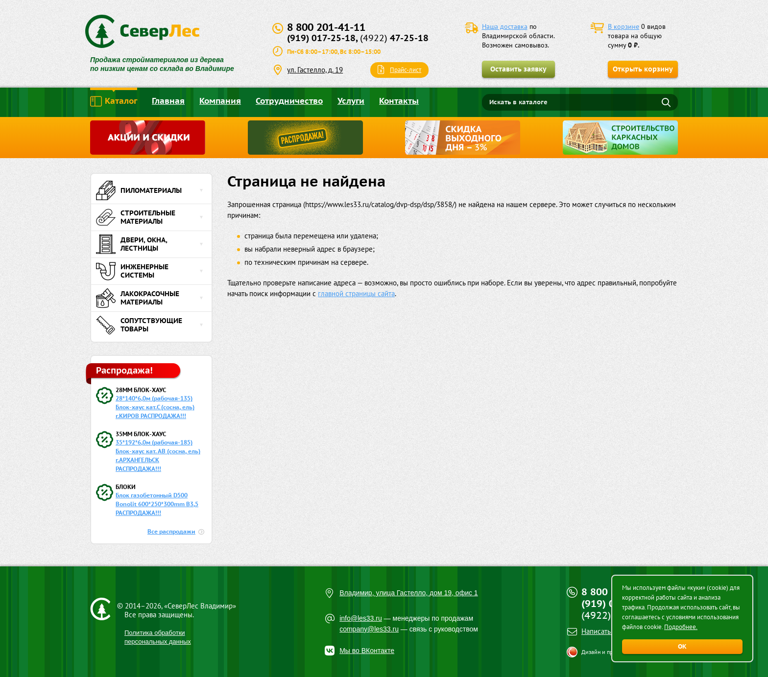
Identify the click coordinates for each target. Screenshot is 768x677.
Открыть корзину (643, 69)
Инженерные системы (132, 271)
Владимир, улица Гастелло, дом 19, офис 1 (408, 593)
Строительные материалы (135, 217)
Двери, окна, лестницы (131, 244)
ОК (682, 646)
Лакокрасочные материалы (137, 298)
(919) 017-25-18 (321, 38)
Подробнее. (680, 627)
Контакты (399, 100)
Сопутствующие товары (139, 325)
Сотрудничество (289, 100)
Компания (220, 100)
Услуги (350, 100)
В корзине (623, 26)
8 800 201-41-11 (326, 27)
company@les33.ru (369, 629)
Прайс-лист (405, 70)
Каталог (113, 101)
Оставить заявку (518, 69)
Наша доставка (505, 26)
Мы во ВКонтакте (366, 650)
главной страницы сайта (356, 293)
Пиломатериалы (139, 190)
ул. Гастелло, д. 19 (315, 69)
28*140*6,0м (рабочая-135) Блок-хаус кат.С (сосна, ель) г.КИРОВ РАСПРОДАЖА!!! (155, 407)
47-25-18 (394, 38)
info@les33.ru (360, 618)
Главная (168, 100)
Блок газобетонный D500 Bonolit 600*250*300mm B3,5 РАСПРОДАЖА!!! (157, 503)
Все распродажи (171, 531)
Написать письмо (608, 631)
